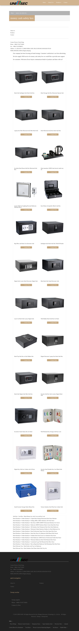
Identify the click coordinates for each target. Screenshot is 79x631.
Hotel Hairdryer (17, 518)
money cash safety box (21, 13)
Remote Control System (24, 624)
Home (44, 2)
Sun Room (55, 627)
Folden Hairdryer (25, 518)
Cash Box (20, 516)
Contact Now (27, 96)
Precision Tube (58, 624)
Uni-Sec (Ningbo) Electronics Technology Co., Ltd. (46, 614)
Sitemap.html (44, 616)
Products (58, 2)
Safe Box (15, 516)
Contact (65, 2)
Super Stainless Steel (47, 624)
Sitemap (39, 616)
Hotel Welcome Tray (18, 546)
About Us (51, 2)
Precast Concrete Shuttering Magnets (41, 627)
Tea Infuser (28, 627)
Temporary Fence (36, 624)
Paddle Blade (63, 627)
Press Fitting (13, 624)
